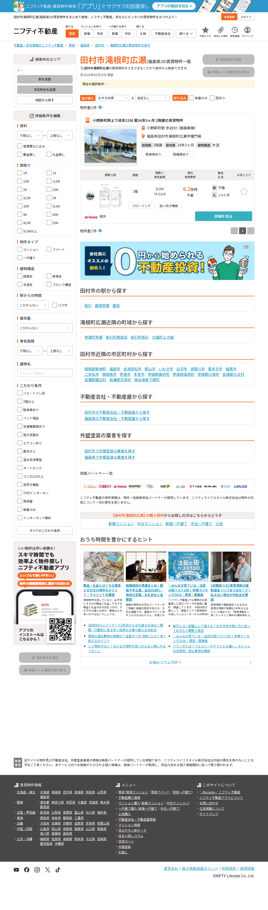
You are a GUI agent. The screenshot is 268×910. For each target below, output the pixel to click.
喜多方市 (215, 368)
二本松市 (92, 374)
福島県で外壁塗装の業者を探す (110, 457)
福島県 (45, 796)
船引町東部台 (117, 337)
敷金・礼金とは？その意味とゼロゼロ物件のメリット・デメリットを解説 (102, 590)
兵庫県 (56, 823)
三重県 (79, 817)
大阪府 (45, 823)
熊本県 (79, 839)
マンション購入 (129, 803)
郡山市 (150, 368)
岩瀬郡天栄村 (120, 379)
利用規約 (229, 868)
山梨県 (56, 812)
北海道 (45, 792)
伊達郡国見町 (184, 374)
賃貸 (121, 792)
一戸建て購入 (127, 808)
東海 (20, 817)
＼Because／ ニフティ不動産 (220, 792)
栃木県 (105, 802)
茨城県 (93, 802)
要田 (116, 305)
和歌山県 (103, 823)
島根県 (79, 828)
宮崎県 (102, 839)
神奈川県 (58, 802)
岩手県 (67, 792)
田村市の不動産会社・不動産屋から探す (117, 412)
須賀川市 (197, 368)
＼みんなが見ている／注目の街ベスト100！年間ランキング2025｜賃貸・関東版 (188, 590)
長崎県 (67, 839)
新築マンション (121, 523)
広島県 (45, 828)
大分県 (90, 839)
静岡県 (67, 817)
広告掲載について (212, 808)
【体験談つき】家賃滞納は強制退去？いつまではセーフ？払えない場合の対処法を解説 (231, 592)
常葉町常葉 (94, 337)
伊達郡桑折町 (159, 374)
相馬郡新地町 (95, 368)
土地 (219, 523)
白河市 (181, 368)
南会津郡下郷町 (147, 379)
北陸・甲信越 (26, 812)
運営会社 (171, 868)
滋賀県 (79, 823)
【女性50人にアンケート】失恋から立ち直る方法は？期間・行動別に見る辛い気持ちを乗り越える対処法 (125, 627)
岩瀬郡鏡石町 (95, 379)
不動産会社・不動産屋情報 (137, 819)
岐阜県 (56, 817)
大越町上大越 (163, 337)
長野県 (67, 812)
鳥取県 (67, 828)
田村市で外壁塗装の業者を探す (110, 450)
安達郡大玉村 (233, 374)
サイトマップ (209, 814)
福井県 (102, 812)
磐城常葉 (102, 305)
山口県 (90, 828)
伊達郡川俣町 (208, 374)
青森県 (56, 792)
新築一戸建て (177, 523)
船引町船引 (140, 337)
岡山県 (56, 828)
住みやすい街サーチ (132, 830)
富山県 (79, 812)
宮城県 (79, 792)
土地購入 (124, 814)
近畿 (20, 823)
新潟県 (45, 812)
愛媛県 (56, 833)
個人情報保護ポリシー (200, 868)
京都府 (67, 823)
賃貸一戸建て (182, 792)
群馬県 (45, 807)
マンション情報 (129, 824)
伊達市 (125, 374)
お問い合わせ (209, 803)
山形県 (102, 792)
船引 (88, 305)
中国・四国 (24, 828)
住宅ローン (126, 841)
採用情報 (247, 868)
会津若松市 (132, 368)
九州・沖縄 (24, 839)
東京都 (45, 802)
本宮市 (139, 374)
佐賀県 (56, 839)
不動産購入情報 (129, 797)
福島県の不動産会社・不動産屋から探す (117, 418)
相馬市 (231, 368)
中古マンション (150, 523)
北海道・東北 (26, 792)
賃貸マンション (137, 792)
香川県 (45, 833)
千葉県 (82, 802)
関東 (20, 802)
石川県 (90, 812)
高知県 (67, 833)
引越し (123, 852)
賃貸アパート (160, 792)
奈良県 (90, 823)
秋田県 (90, 792)
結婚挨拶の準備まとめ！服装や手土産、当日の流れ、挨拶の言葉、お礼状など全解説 (144, 592)
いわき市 (166, 368)
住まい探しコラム (130, 835)
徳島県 (102, 828)
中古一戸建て (201, 523)
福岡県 (45, 839)
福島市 (114, 368)
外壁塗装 (124, 846)
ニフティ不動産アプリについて (221, 797)
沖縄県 (59, 843)
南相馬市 (109, 374)
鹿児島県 (46, 843)
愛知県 (45, 817)
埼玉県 (70, 802)
